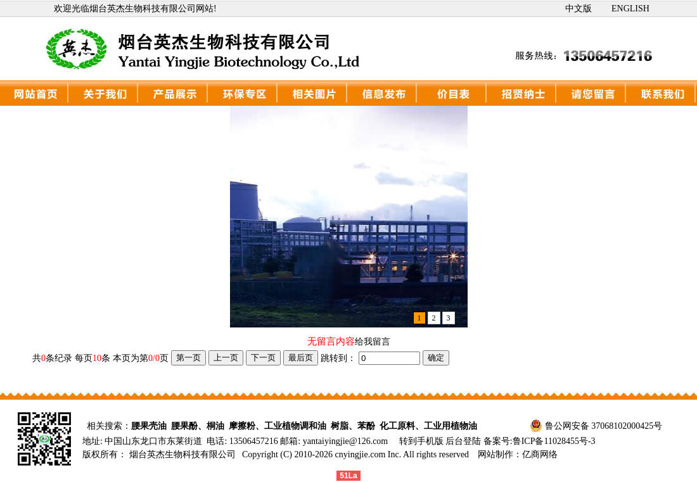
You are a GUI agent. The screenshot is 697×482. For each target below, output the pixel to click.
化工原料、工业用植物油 (428, 426)
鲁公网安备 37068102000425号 (604, 426)
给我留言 (372, 341)
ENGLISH (630, 8)
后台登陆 (464, 441)
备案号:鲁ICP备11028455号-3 (539, 441)
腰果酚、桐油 (197, 426)
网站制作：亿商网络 (518, 454)
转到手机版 (421, 441)
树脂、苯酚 (353, 426)
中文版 (578, 8)
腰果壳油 (149, 426)
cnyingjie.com (360, 454)
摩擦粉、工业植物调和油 (277, 426)
